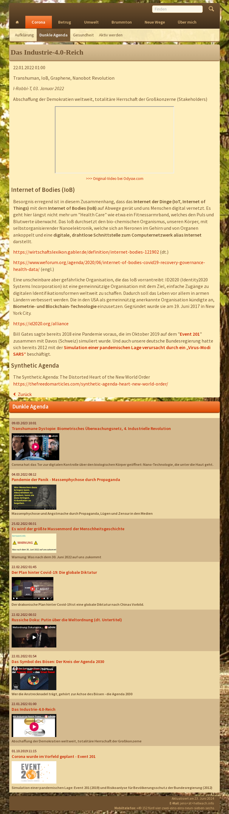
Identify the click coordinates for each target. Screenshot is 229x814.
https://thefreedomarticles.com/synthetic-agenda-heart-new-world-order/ (90, 384)
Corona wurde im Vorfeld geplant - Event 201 (53, 756)
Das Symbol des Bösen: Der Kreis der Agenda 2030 (58, 661)
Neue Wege (155, 22)
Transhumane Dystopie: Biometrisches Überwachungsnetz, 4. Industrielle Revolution (91, 428)
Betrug (64, 22)
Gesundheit (83, 35)
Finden (211, 9)
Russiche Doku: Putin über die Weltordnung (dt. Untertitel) (67, 619)
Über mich (187, 22)
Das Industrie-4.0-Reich (33, 709)
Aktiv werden (111, 35)
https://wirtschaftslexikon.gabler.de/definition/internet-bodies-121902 (86, 252)
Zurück (25, 394)
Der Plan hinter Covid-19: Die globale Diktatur (54, 572)
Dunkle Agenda (53, 35)
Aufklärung (24, 35)
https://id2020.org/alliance (41, 323)
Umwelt (91, 22)
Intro (17, 22)
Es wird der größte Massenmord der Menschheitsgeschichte (68, 528)
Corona (38, 22)
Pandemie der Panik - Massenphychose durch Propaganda (66, 479)
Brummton (122, 22)
